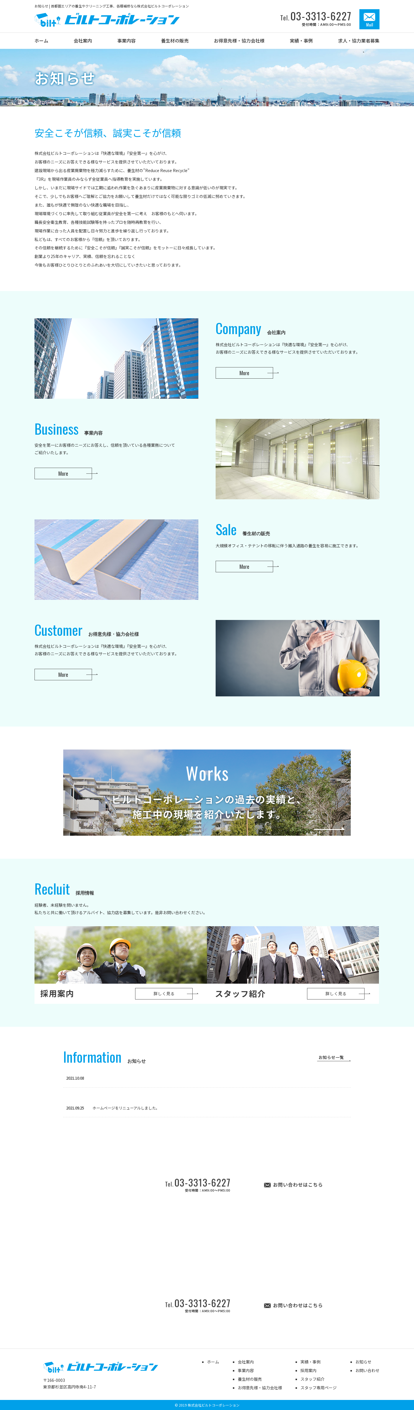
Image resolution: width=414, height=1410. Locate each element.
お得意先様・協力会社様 (260, 1387)
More (244, 373)
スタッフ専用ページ (318, 1387)
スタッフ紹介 (312, 1379)
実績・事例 (310, 1362)
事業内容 (246, 1370)
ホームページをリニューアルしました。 (113, 1108)
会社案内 (246, 1362)
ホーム (213, 1362)
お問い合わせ (367, 1370)
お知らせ (363, 1362)
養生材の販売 (250, 1379)
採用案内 (308, 1370)
